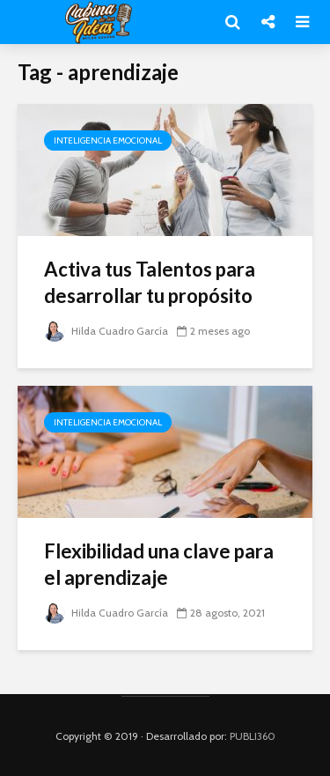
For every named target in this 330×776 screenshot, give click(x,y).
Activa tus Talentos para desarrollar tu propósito (149, 282)
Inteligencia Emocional (108, 140)
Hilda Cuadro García (106, 330)
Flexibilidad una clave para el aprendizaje (159, 564)
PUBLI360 (252, 736)
